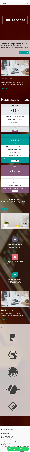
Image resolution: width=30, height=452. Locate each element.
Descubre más (4, 208)
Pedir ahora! (15, 130)
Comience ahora (15, 160)
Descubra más (4, 88)
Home (2, 431)
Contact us (3, 435)
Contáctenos (15, 191)
